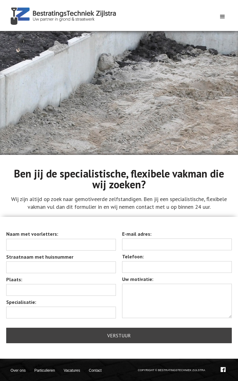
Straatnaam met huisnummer (39, 257)
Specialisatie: (21, 302)
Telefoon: (133, 256)
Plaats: (14, 279)
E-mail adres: (137, 234)
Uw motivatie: (137, 279)
